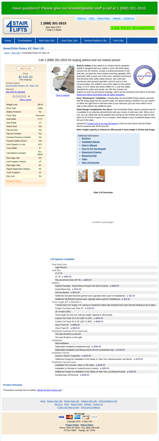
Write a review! (25, 100)
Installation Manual (91, 142)
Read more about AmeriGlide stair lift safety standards (100, 95)
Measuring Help (89, 156)
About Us (81, 18)
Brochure (86, 138)
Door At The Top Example (94, 149)
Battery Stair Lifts (54, 401)
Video (84, 159)
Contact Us (129, 18)
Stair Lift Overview (90, 163)
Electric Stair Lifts (71, 401)
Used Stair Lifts (69, 40)
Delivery (116, 18)
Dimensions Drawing (91, 152)
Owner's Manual (89, 145)
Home (8, 40)
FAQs (91, 18)
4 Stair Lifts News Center (68, 407)
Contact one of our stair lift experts (102, 123)
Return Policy (103, 18)
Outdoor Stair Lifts (89, 401)
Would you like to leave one (49, 390)
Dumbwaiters (25, 40)
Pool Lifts (118, 40)
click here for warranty (15, 92)
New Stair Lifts (46, 40)
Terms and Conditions (90, 407)
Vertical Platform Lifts (95, 40)
